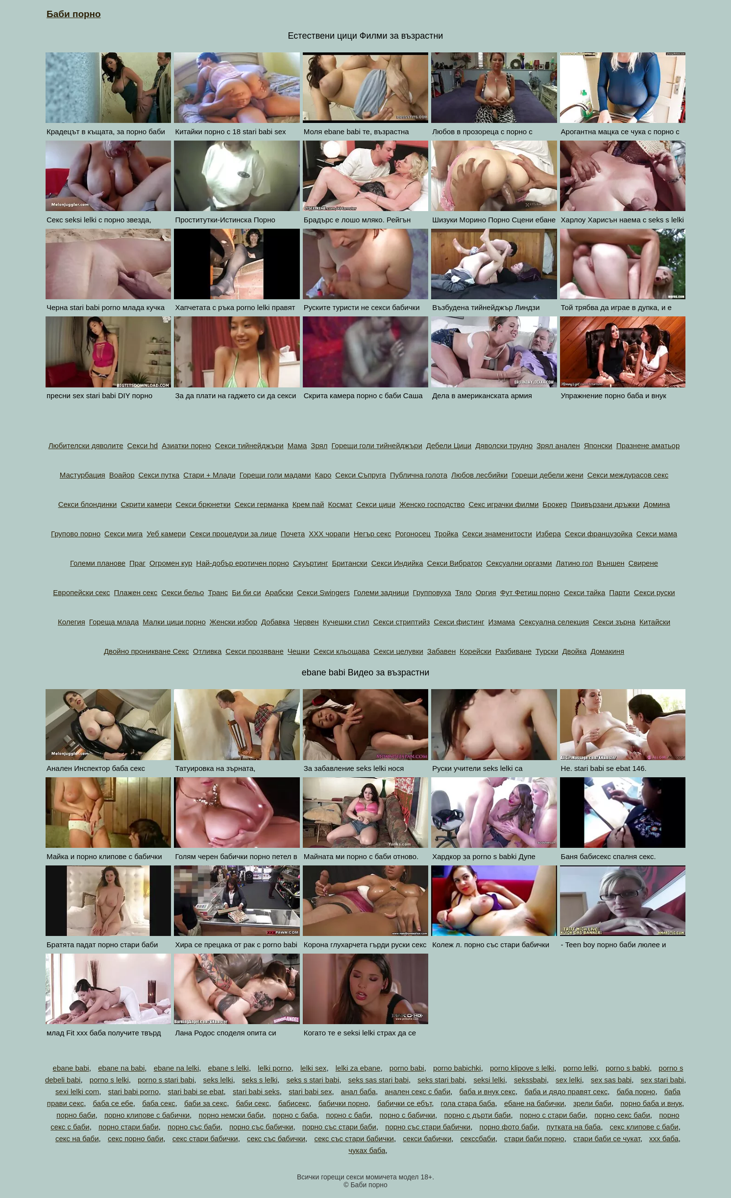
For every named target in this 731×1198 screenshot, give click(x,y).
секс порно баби (135, 1138)
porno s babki (628, 1068)
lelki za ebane (358, 1068)
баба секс (158, 1103)
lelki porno (274, 1068)
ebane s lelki (228, 1068)
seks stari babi (440, 1080)
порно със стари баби (339, 1127)
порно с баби (348, 1115)
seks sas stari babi (378, 1080)
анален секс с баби (417, 1091)
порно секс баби (622, 1115)
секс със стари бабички (354, 1138)
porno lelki (579, 1068)
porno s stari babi (166, 1080)
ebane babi (71, 1068)
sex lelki (569, 1080)
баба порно (636, 1091)
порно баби (75, 1115)
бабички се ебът (404, 1103)
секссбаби (478, 1138)
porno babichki (457, 1068)
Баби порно (74, 14)
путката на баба (574, 1127)
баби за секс (205, 1103)
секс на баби (77, 1138)
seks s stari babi (313, 1080)
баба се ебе (113, 1103)
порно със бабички (261, 1127)
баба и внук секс (487, 1091)
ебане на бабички (534, 1103)
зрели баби (592, 1103)
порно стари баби (128, 1127)
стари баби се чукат (606, 1138)
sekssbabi (530, 1080)
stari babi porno (133, 1091)
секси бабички (427, 1138)
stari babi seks (256, 1091)
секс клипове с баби (644, 1127)
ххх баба (664, 1138)
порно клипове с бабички (147, 1115)
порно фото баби (509, 1127)
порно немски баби (231, 1115)
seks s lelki (260, 1080)
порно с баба (295, 1115)
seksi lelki (489, 1080)
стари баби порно (534, 1138)
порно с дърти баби (477, 1115)
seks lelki (218, 1080)
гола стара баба (468, 1103)
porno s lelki (109, 1080)
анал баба (358, 1091)
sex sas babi (611, 1080)
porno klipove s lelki (522, 1068)
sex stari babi (662, 1080)
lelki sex (313, 1068)
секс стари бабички (205, 1138)
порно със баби (194, 1127)
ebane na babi (121, 1068)
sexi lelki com (77, 1091)
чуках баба (366, 1150)
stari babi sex (310, 1091)
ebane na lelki (176, 1068)
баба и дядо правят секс (566, 1091)
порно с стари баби (552, 1115)
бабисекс (294, 1103)
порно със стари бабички (427, 1127)
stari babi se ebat (195, 1091)
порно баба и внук (651, 1103)
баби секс (252, 1103)
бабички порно (343, 1103)
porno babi (407, 1068)
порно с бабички (407, 1115)
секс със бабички (276, 1138)
